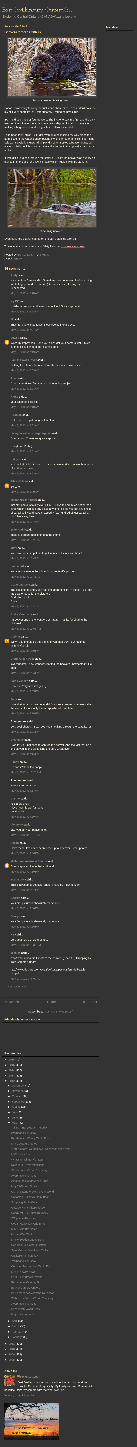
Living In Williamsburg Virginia (31, 433)
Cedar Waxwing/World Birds (28, 1223)
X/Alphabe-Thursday (23, 1303)
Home (51, 1002)
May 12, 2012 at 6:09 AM (26, 978)
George (15, 897)
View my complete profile (19, 1395)
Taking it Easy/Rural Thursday (29, 1127)
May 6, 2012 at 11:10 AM (26, 834)
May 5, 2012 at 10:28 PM (26, 772)
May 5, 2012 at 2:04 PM (25, 672)
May (15, 1122)
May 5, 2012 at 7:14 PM (25, 753)
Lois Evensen (19, 680)
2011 (12, 1343)
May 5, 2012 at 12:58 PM (26, 628)
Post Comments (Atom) (59, 1011)
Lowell (15, 337)
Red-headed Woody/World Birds (30, 1138)
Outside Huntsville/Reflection (28, 1207)
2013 (12, 1075)
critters (18, 258)
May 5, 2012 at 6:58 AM (25, 311)
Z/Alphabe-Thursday (23, 1218)
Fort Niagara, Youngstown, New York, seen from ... (42, 1148)
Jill (12, 319)
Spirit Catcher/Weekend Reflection (32, 1250)
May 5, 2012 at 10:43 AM (26, 576)
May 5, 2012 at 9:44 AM (25, 521)
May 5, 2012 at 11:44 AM (26, 606)
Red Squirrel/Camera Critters (29, 1244)
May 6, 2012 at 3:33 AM (25, 790)
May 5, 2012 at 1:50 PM (25, 650)
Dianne (15, 798)
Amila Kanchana (21, 614)
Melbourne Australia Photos (29, 861)
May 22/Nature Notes (24, 1186)
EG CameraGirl (30, 1377)
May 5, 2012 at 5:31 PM (25, 731)
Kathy (14, 396)
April (15, 1321)
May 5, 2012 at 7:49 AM (25, 352)
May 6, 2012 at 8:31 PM (25, 889)
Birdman (16, 414)
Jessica (15, 952)
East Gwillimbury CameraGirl (37, 10)
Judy (14, 547)
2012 (12, 1080)
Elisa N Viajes (19, 481)
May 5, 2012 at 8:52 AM (25, 473)
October (17, 1096)
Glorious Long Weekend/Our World (32, 1191)
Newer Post (12, 1002)
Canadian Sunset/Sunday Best (29, 1196)
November (18, 1090)
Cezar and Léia (20, 584)
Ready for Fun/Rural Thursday (29, 1212)
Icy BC (15, 301)
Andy (14, 275)
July (15, 1112)
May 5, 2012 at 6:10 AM (25, 293)
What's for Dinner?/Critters (27, 1159)
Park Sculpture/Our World (26, 1276)
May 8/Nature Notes (23, 1271)
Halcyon (16, 459)
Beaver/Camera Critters (25, 1287)
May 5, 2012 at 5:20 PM (25, 713)
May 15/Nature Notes (24, 1228)
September (19, 1101)
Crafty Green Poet (22, 658)
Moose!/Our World (22, 1234)
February (18, 1331)
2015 (12, 1064)
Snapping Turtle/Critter (25, 1202)
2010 (12, 1349)
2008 (12, 1359)
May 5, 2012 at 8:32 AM (25, 425)
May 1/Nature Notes (23, 1314)
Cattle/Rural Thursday (24, 1255)
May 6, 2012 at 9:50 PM (25, 908)
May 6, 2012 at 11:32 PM (26, 944)
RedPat (15, 636)
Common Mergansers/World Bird (31, 1266)
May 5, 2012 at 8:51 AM (25, 451)
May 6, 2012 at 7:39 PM (25, 871)
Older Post (89, 1002)
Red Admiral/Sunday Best (26, 1282)
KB (13, 934)
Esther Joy (18, 879)
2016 (12, 1059)
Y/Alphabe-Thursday (23, 1260)
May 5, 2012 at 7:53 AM (25, 370)
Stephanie (17, 739)
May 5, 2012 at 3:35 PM (25, 691)
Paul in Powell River (24, 359)
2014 (12, 1070)
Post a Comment (18, 986)
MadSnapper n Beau (24, 499)
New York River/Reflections (27, 1164)
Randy (15, 761)
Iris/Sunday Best (21, 1154)
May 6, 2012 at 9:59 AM (25, 816)
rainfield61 (17, 566)
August (16, 1106)
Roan (14, 378)
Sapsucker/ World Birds (25, 1308)
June (15, 1117)
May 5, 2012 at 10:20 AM (26, 539)
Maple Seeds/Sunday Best (27, 1239)
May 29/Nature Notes (24, 1143)
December (18, 1085)
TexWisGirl (18, 529)
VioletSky (17, 824)
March (16, 1326)
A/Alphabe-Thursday (23, 1175)
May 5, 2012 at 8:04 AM (25, 388)
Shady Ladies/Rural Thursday (29, 1170)
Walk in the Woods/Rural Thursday (32, 1298)
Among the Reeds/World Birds (29, 1180)
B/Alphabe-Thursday (23, 1132)
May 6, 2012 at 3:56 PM (25, 853)
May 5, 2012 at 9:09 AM (25, 491)
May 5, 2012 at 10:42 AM (26, 558)
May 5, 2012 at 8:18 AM (25, 407)
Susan (15, 842)
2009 (12, 1354)
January (17, 1337)
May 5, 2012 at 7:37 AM (25, 329)
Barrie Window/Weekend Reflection (32, 1292)
